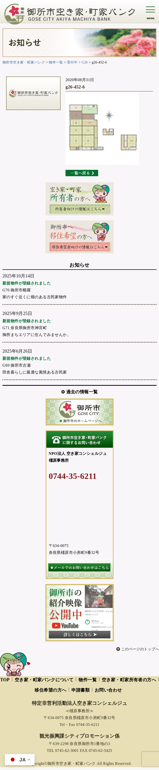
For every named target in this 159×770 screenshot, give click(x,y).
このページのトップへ (140, 649)
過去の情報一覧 (82, 391)
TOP (5, 679)
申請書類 (80, 690)
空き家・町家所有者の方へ (129, 679)
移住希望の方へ (50, 690)
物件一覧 (88, 679)
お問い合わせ (108, 690)
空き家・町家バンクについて (44, 679)
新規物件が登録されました (26, 283)
